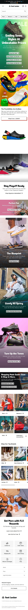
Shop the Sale (14, 53)
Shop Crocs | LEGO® (14, 118)
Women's (10, 16)
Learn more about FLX (14, 531)
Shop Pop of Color (14, 361)
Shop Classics (14, 261)
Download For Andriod (9, 386)
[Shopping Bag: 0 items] (25, 6)
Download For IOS (7, 383)
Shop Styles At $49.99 (14, 56)
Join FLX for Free (14, 534)
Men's (3, 16)
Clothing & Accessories (21, 436)
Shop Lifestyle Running (14, 311)
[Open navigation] (3, 6)
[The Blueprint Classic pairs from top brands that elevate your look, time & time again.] (14, 243)
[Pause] (22, 66)
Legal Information (14, 575)
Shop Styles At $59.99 (14, 60)
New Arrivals (24, 16)
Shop (14, 571)
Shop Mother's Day (14, 209)
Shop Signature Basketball (14, 193)
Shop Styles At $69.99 (14, 63)
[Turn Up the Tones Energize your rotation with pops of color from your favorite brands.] (14, 343)
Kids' (16, 16)
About (14, 567)
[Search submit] (25, 11)
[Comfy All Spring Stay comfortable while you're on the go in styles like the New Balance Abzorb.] (14, 293)
